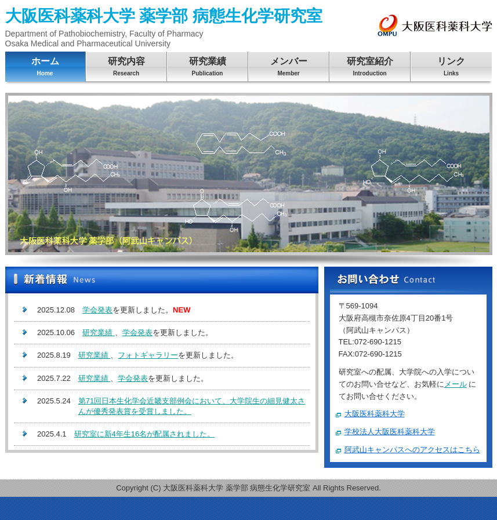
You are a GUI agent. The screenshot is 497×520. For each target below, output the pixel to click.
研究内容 (126, 68)
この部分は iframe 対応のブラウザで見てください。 (162, 374)
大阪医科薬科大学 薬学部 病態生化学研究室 (164, 27)
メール (455, 384)
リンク (451, 68)
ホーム (45, 68)
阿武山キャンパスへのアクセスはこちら (412, 449)
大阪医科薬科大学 (374, 413)
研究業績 (208, 68)
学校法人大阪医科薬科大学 (389, 431)
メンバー (289, 68)
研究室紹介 (370, 68)
